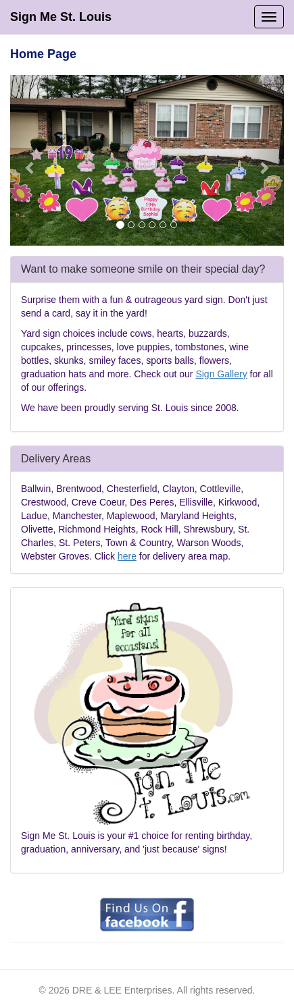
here (127, 556)
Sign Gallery (221, 374)
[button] (30, 160)
